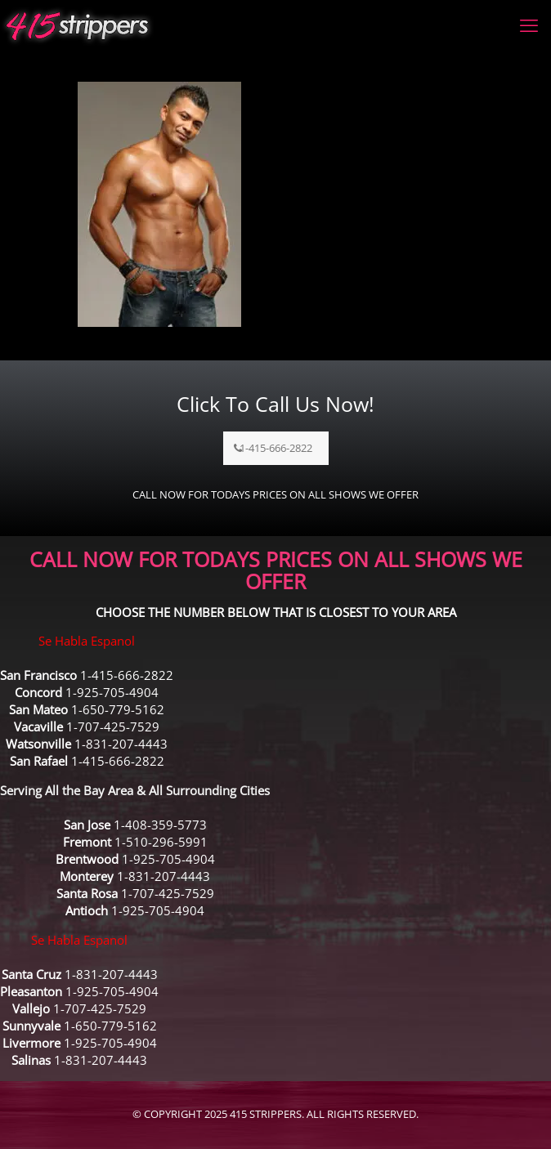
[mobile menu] (529, 24)
